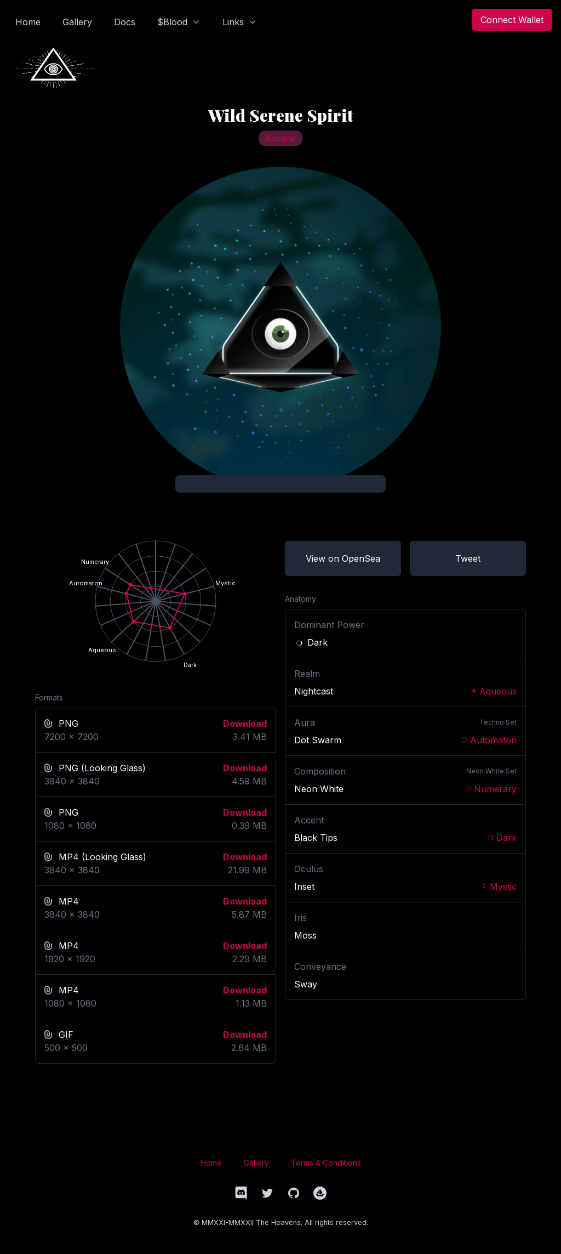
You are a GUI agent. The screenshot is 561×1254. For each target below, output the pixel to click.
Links (239, 21)
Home (211, 1162)
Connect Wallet (511, 19)
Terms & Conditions (326, 1162)
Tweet (467, 558)
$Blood (179, 21)
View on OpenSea (343, 558)
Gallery (256, 1162)
